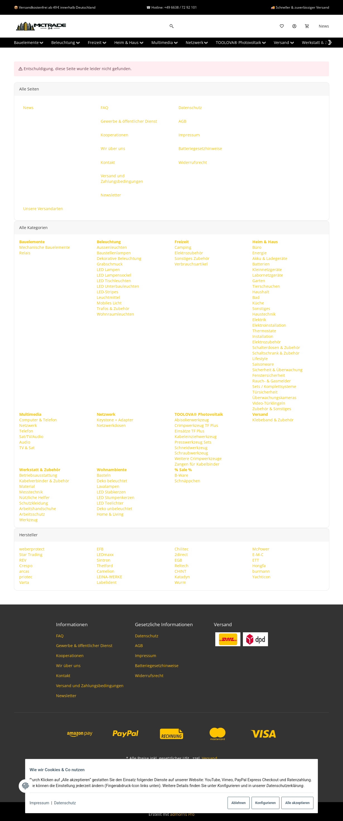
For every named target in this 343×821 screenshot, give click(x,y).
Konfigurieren (259, 803)
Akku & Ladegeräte (269, 258)
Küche (258, 303)
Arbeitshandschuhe (37, 509)
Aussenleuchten (112, 247)
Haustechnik (264, 314)
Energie (259, 252)
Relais (24, 252)
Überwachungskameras (274, 397)
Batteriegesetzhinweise (156, 665)
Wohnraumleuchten (115, 314)
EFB (100, 549)
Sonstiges (261, 308)
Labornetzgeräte (267, 275)
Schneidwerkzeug (191, 447)
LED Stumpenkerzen (115, 497)
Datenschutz (68, 803)
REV (22, 560)
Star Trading (30, 554)
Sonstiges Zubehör (192, 258)
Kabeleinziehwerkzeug (196, 436)
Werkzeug (28, 520)
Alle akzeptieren (293, 803)
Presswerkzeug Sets (193, 442)
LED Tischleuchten (114, 280)
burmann (261, 571)
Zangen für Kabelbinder (197, 464)
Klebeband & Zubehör (273, 419)
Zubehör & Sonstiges (271, 408)
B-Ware (181, 475)
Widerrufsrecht (149, 675)
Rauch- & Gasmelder (271, 381)
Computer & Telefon (38, 419)
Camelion (105, 571)
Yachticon (261, 576)
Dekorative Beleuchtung (119, 258)
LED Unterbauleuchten (118, 286)
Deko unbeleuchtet (114, 509)
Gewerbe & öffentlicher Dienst (84, 645)
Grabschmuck (109, 264)
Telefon (26, 431)
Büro (256, 247)
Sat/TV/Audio (31, 436)
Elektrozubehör (189, 252)
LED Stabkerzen (111, 492)
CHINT (180, 571)
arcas (24, 571)
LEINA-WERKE (109, 576)
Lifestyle (260, 358)
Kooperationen (70, 655)
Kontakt (63, 675)
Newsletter (66, 695)
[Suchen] (172, 26)
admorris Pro (182, 814)
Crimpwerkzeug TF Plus (196, 425)
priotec (25, 576)
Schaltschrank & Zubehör (275, 353)
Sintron (103, 560)
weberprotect (31, 549)
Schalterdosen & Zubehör (276, 347)
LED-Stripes (107, 291)
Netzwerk (28, 425)
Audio (24, 442)
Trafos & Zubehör (113, 308)
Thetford (105, 565)
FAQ (60, 635)
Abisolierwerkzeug (192, 419)
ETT (255, 560)
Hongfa (259, 565)
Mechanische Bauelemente (44, 247)
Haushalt (260, 291)
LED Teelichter (110, 503)
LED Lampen (108, 269)
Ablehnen (230, 803)
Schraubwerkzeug (191, 453)
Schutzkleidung (33, 503)
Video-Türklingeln (268, 403)
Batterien (261, 264)
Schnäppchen (187, 481)
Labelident (107, 582)
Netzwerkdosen (111, 425)
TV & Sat (26, 447)
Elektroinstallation (269, 325)
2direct (181, 554)
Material (27, 486)
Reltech (182, 565)
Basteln (104, 475)
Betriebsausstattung (38, 475)
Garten (258, 280)
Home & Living (110, 514)
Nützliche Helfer (34, 497)
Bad (256, 297)
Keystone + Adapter (115, 419)
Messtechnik (30, 492)
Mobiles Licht (109, 303)
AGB (139, 645)
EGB (178, 560)
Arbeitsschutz (32, 514)
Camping (183, 247)
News (324, 26)
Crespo (25, 565)
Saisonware (263, 364)
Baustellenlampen (114, 252)
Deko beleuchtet (112, 481)
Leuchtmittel (108, 297)
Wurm (180, 582)
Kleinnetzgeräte (267, 269)
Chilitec (182, 549)
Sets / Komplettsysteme (274, 386)
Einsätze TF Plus (189, 431)
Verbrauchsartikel (191, 264)
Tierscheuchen (266, 286)
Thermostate (264, 330)
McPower (260, 549)
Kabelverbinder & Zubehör (44, 481)
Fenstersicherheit (268, 375)
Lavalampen (108, 486)
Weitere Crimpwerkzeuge (198, 458)
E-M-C (258, 554)
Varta (24, 582)
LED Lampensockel (114, 275)
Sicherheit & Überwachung (277, 369)
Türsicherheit (264, 392)
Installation (262, 336)
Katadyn (182, 576)
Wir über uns (68, 665)
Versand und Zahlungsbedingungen (90, 685)
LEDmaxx (105, 554)
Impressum (43, 803)
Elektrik (259, 319)
